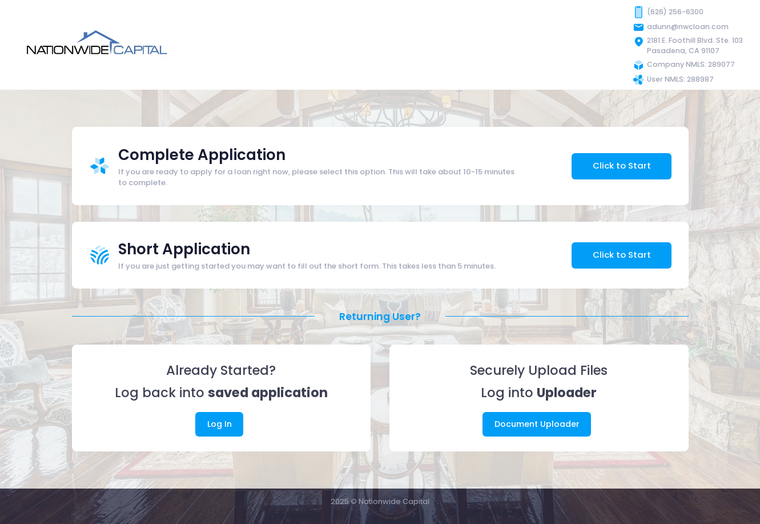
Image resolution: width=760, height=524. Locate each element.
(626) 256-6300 (675, 12)
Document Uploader (537, 424)
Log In (219, 424)
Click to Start (622, 165)
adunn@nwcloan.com (688, 26)
